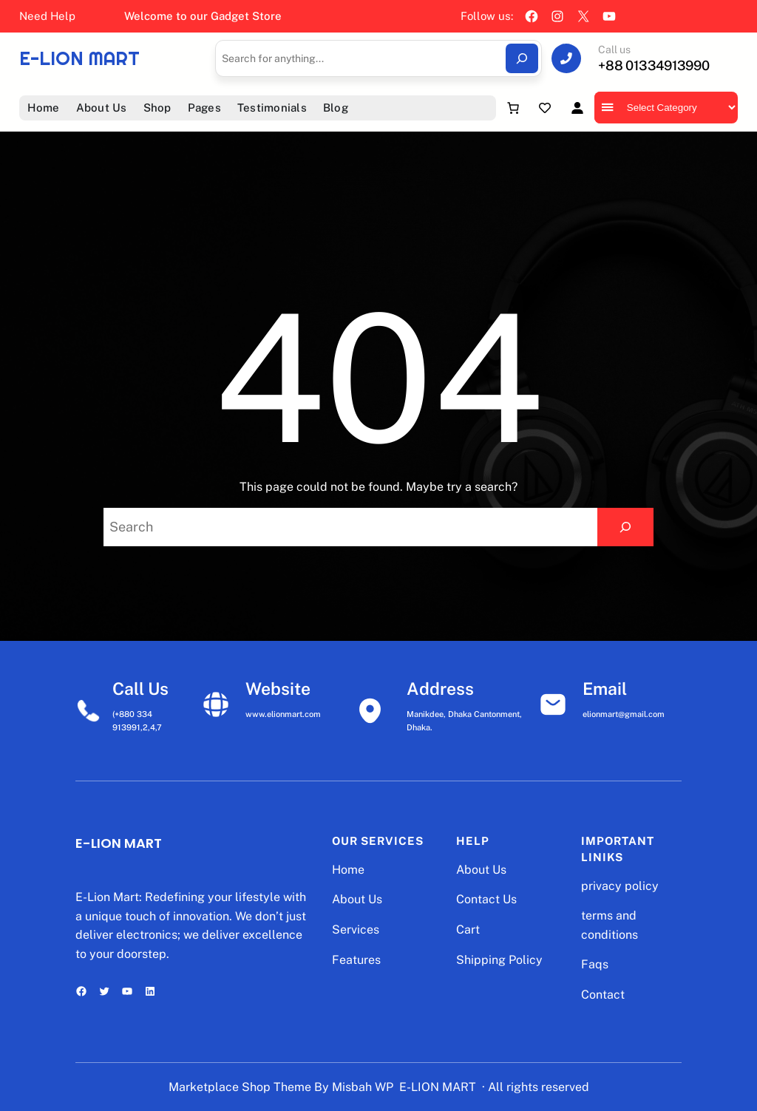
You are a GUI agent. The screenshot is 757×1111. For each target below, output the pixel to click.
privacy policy (620, 886)
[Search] (522, 58)
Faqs (594, 964)
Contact (603, 995)
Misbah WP (362, 1087)
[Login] (577, 107)
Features (356, 960)
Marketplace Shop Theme (240, 1087)
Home (348, 870)
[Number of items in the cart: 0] (513, 108)
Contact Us (486, 899)
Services (355, 930)
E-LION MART (79, 58)
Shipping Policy (499, 960)
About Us (357, 899)
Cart (468, 930)
